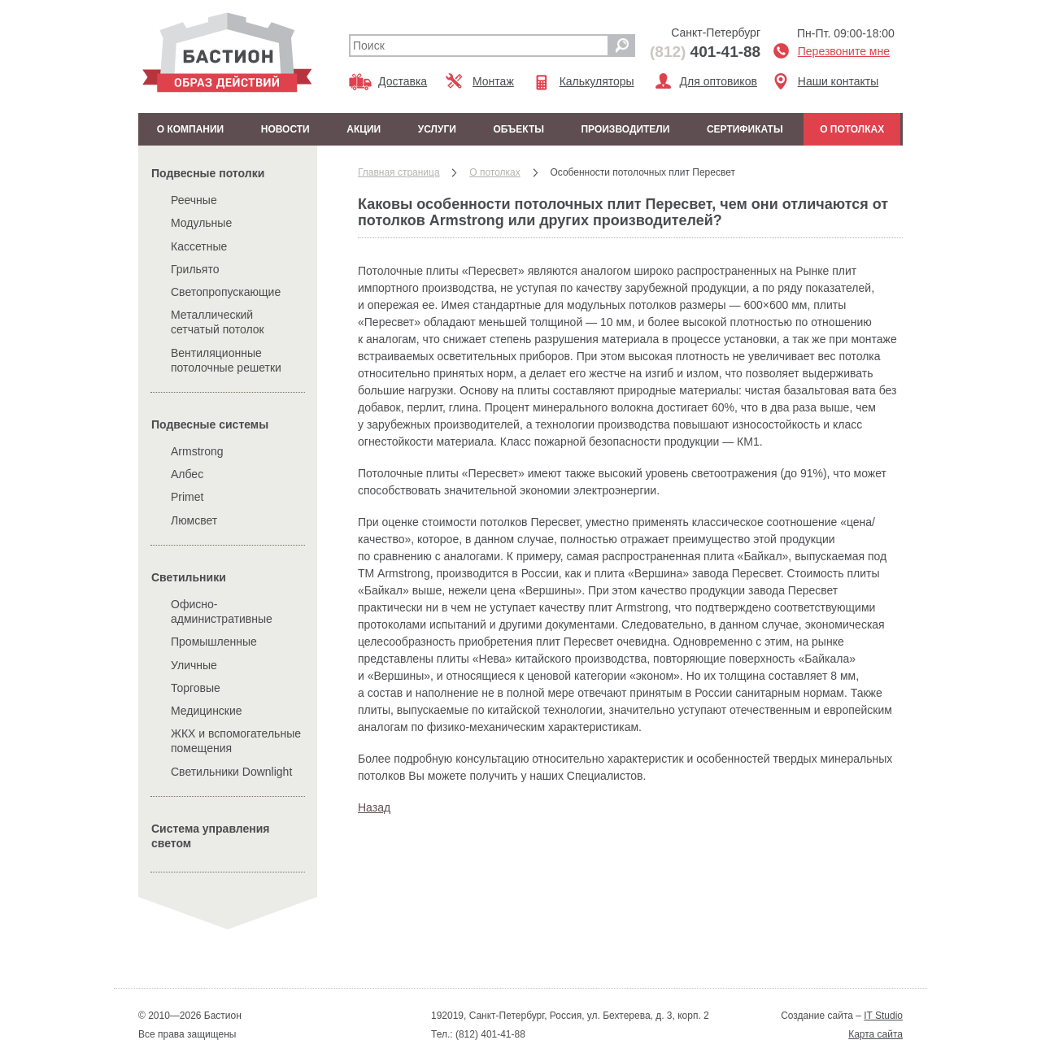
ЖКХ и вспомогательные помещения (236, 741)
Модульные (201, 222)
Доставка (402, 81)
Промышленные (214, 641)
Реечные (194, 200)
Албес (187, 474)
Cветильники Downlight (231, 771)
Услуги (437, 129)
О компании (190, 129)
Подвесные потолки (207, 173)
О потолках (852, 129)
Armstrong (197, 451)
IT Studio (883, 1015)
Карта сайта (875, 1034)
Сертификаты (745, 129)
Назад (374, 807)
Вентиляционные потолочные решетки (226, 360)
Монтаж (493, 81)
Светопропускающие (226, 291)
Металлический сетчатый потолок (217, 322)
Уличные (194, 665)
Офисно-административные (221, 611)
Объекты (518, 129)
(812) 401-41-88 (489, 1034)
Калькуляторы (597, 81)
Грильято (195, 269)
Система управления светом (210, 836)
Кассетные (199, 246)
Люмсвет (194, 520)
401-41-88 (705, 51)
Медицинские (206, 710)
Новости (285, 129)
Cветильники (188, 577)
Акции (363, 129)
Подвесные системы (209, 424)
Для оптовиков (718, 81)
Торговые (195, 687)
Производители (625, 129)
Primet (187, 496)
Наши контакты (838, 81)
